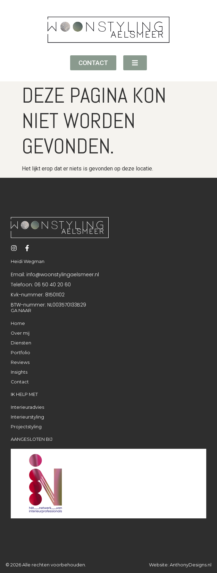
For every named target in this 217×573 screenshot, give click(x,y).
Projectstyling (26, 426)
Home (18, 323)
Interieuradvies (27, 407)
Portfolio (20, 352)
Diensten (21, 342)
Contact (20, 381)
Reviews (20, 362)
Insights (19, 372)
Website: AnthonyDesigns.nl (180, 564)
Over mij (20, 333)
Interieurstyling (27, 417)
